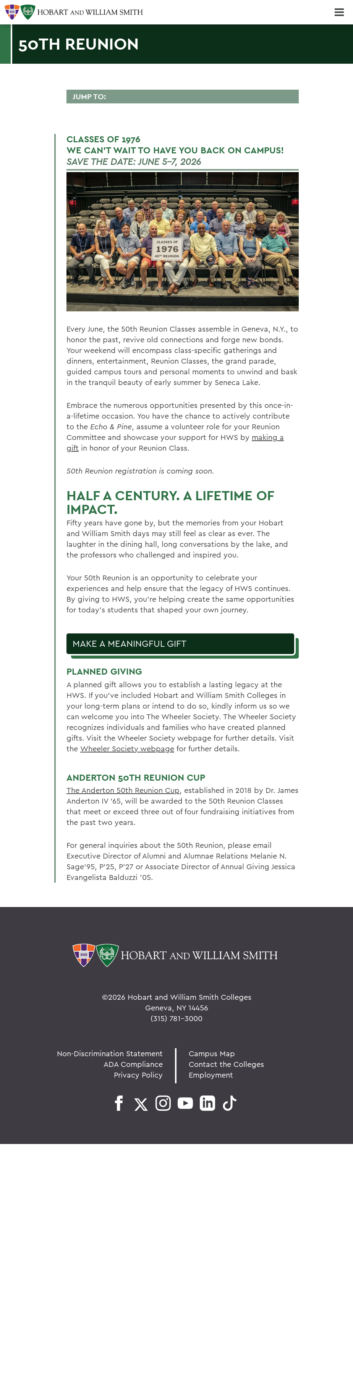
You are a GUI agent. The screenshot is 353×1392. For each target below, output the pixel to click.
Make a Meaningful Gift (129, 643)
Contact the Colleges (226, 1064)
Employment (211, 1074)
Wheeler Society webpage (127, 748)
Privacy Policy (138, 1074)
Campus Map (212, 1053)
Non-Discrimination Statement (110, 1053)
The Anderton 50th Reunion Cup (123, 790)
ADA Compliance (133, 1064)
